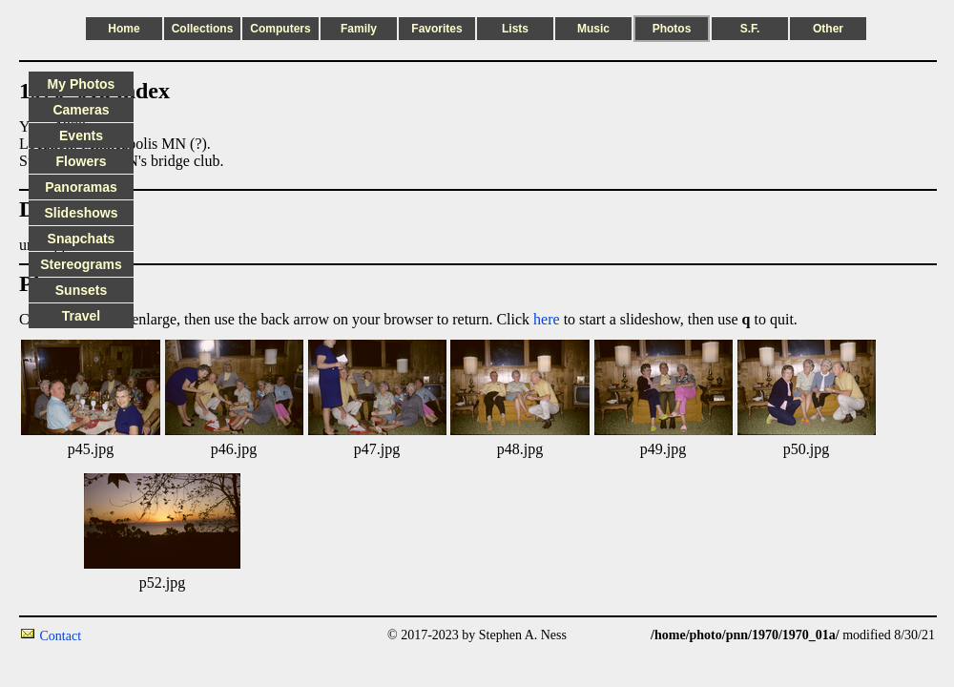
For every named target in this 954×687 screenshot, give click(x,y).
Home (123, 28)
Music (593, 28)
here (546, 319)
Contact (61, 636)
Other (828, 28)
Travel (81, 315)
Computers (280, 28)
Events (81, 135)
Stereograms (81, 264)
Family (359, 28)
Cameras (80, 109)
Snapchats (81, 238)
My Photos (81, 84)
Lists (515, 28)
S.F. (750, 28)
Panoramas (80, 187)
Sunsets (81, 290)
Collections (203, 28)
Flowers (81, 161)
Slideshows (80, 212)
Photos (672, 28)
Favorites (436, 28)
